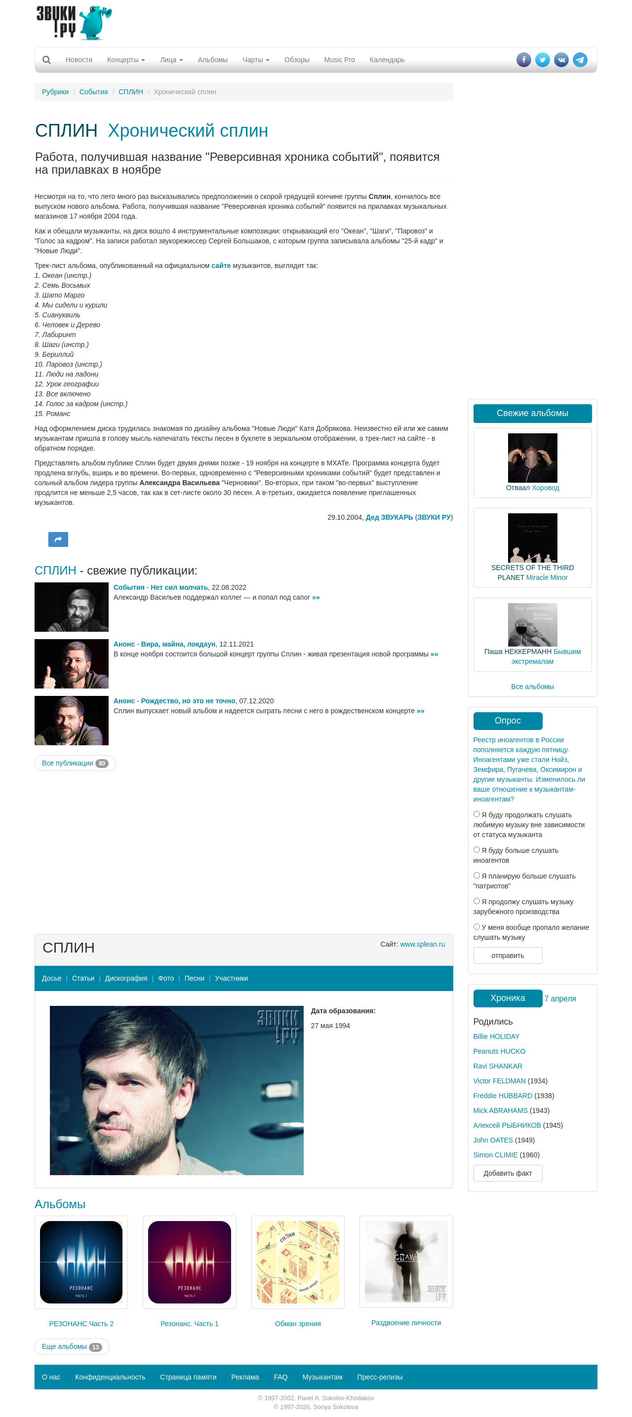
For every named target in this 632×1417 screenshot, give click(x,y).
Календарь (387, 60)
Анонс (124, 644)
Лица (171, 60)
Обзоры (297, 60)
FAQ (281, 1377)
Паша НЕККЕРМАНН (518, 651)
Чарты (256, 60)
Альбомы (213, 60)
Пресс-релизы (380, 1377)
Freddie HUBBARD (503, 1096)
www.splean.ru (422, 944)
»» (316, 597)
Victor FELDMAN (500, 1081)
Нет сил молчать (179, 587)
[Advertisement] (316, 22)
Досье (52, 978)
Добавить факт (508, 1173)
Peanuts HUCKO (500, 1051)
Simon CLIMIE (496, 1155)
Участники (231, 978)
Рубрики (55, 92)
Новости (79, 60)
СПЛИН (130, 92)
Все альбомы (532, 686)
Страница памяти (188, 1377)
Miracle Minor (547, 577)
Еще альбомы (72, 1346)
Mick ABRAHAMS (501, 1110)
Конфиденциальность (110, 1377)
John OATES (494, 1140)
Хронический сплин (188, 130)
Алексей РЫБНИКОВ (507, 1125)
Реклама (245, 1377)
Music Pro (339, 60)
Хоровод (545, 488)
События (93, 92)
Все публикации (75, 763)
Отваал (518, 488)
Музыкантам (323, 1377)
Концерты (126, 60)
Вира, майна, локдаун (178, 644)
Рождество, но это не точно (188, 701)
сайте (221, 265)
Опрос (508, 721)
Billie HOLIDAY (497, 1036)
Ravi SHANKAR (498, 1066)
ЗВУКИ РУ (433, 517)
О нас (51, 1377)
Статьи (83, 978)
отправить (507, 955)
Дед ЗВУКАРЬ (389, 517)
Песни (194, 978)
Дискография (126, 978)
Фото (166, 978)
